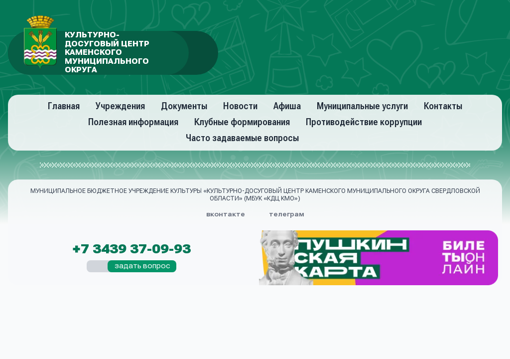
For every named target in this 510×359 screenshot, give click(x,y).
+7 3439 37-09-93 (131, 249)
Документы (184, 106)
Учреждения (120, 106)
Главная (64, 106)
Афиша (287, 106)
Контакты (443, 106)
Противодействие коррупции (364, 122)
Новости (240, 106)
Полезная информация (133, 122)
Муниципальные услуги (362, 106)
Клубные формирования (242, 122)
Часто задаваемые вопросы (242, 138)
